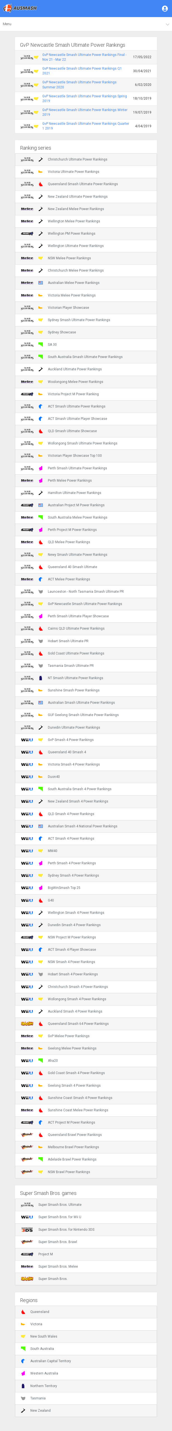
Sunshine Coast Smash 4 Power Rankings (66, 1098)
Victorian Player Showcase (55, 307)
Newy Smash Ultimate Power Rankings (64, 554)
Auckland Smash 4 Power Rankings (61, 1011)
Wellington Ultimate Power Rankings (62, 246)
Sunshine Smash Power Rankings (60, 690)
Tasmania (33, 1398)
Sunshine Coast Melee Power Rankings (64, 1110)
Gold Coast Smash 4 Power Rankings (63, 1073)
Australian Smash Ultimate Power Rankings (68, 702)
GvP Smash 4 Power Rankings (57, 740)
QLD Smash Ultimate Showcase (59, 431)
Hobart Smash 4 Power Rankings (59, 974)
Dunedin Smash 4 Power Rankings (61, 925)
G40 (37, 900)
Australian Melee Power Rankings (60, 283)
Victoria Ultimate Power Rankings (60, 172)
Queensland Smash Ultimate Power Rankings (69, 184)
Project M (37, 1254)
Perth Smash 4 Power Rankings (58, 863)
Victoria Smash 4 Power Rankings (60, 764)
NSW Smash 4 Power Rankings (58, 962)
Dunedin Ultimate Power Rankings (60, 727)
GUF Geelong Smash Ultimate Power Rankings (70, 715)
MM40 (39, 851)
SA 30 (39, 344)
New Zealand (36, 1410)
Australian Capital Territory (46, 1361)
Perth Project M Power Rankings (59, 530)
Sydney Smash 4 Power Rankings (60, 875)
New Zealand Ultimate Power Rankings (64, 196)
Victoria (31, 1324)
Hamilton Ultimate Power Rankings (61, 493)
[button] (165, 8)
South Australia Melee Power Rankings (64, 517)
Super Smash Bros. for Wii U (51, 1217)
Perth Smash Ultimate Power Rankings (64, 468)
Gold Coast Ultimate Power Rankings (62, 653)
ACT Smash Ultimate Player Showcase (64, 418)
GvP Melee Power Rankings (55, 1036)
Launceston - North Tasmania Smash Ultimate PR (72, 591)
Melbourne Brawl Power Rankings (60, 1147)
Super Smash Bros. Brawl (49, 1242)
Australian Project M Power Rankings (63, 505)
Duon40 (40, 777)
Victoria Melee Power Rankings (58, 295)
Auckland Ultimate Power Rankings (61, 369)
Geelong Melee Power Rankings (59, 1048)
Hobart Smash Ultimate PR (55, 641)
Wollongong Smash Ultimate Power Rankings (69, 443)
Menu (7, 24)
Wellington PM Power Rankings (58, 233)
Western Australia (39, 1373)
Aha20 (39, 1060)
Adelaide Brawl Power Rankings (59, 1159)
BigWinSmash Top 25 (50, 888)
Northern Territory (39, 1386)
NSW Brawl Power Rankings (55, 1172)
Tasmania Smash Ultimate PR (57, 665)
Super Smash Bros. (44, 1279)
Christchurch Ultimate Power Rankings (64, 159)
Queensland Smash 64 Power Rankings (65, 1024)
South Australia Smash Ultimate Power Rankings (72, 357)
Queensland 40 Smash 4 (53, 752)
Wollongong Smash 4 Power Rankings (63, 999)
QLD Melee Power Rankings (55, 542)
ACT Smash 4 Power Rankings (57, 838)
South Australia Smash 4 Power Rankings (66, 789)
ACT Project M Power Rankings (58, 1122)
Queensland (35, 1312)
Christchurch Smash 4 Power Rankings (64, 987)
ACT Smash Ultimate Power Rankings (63, 406)
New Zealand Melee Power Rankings (62, 209)
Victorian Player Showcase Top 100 (61, 455)
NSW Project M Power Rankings (58, 937)
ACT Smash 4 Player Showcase (58, 949)
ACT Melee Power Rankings (55, 579)
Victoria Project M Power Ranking (60, 394)
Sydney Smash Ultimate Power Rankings (65, 320)
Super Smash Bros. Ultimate (51, 1204)
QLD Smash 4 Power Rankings (57, 814)
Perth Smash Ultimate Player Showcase (65, 616)
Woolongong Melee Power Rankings (62, 382)
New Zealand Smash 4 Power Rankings (64, 801)
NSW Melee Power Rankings (56, 258)
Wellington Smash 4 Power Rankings (62, 912)
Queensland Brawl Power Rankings (61, 1135)
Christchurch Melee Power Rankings (62, 270)
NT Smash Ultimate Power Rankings (62, 678)
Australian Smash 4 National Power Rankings (69, 826)
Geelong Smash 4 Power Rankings (61, 1085)
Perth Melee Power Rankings (56, 480)
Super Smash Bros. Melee (49, 1266)
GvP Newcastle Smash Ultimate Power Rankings (71, 604)
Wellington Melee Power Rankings (60, 221)
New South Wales (39, 1336)
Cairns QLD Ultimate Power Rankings (63, 628)
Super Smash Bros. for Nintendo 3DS (57, 1229)
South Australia (37, 1349)
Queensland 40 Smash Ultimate (59, 567)
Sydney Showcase (48, 332)
